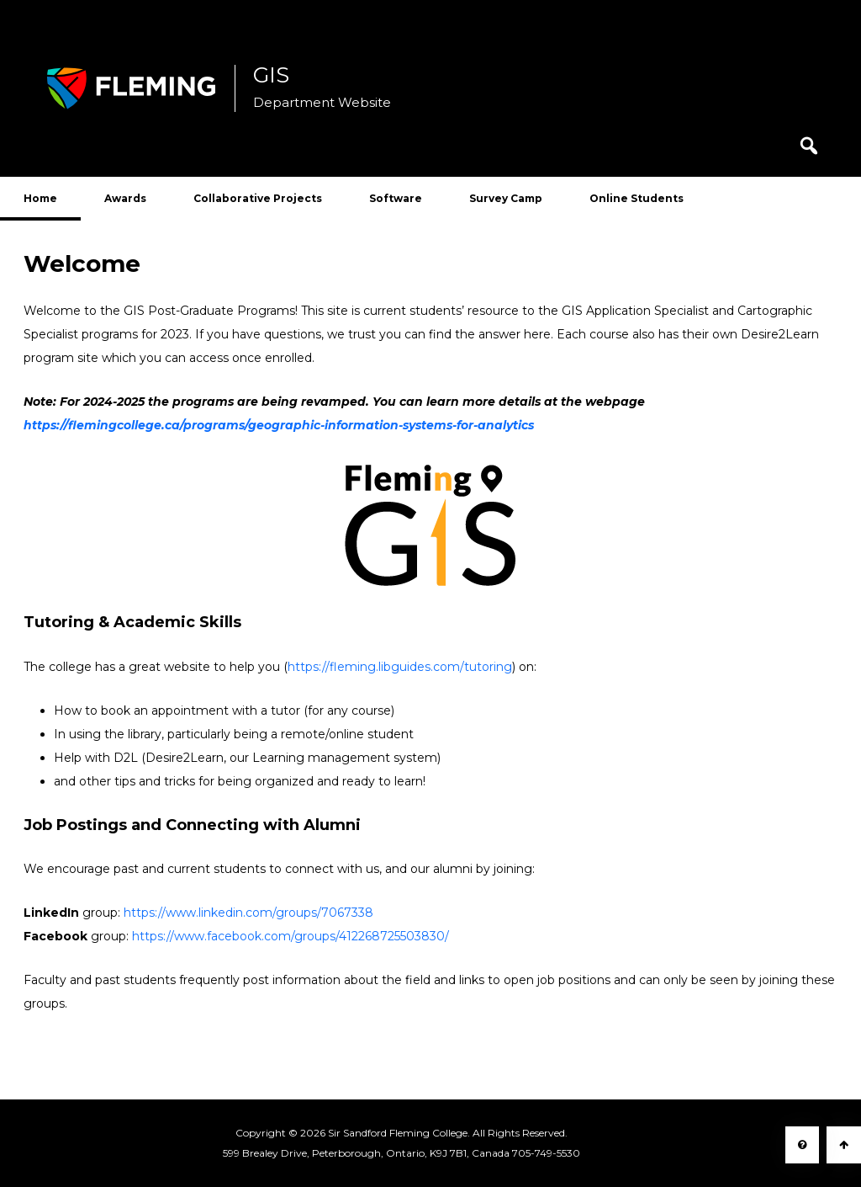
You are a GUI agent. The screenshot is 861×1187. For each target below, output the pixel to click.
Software (395, 198)
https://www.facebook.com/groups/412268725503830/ (290, 936)
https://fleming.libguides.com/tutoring (400, 666)
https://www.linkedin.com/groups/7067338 (248, 912)
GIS (271, 75)
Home (40, 198)
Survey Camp (505, 198)
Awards (125, 198)
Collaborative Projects (257, 198)
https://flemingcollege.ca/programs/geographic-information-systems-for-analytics (279, 425)
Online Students (636, 198)
